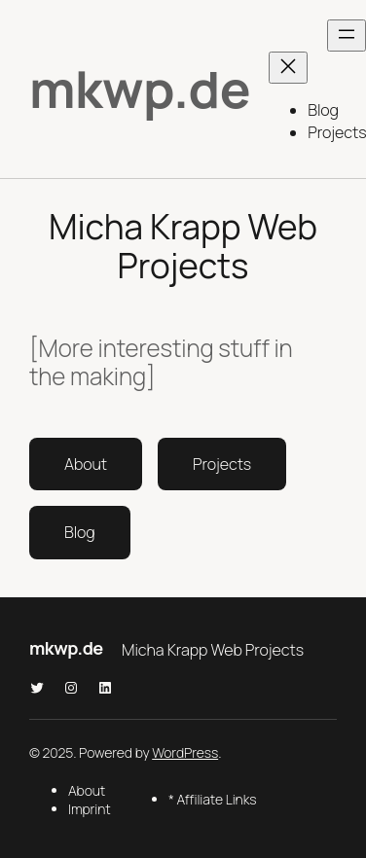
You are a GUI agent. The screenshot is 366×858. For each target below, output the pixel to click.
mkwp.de (139, 89)
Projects (222, 464)
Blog (79, 532)
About (85, 464)
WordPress (185, 752)
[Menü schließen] (288, 68)
